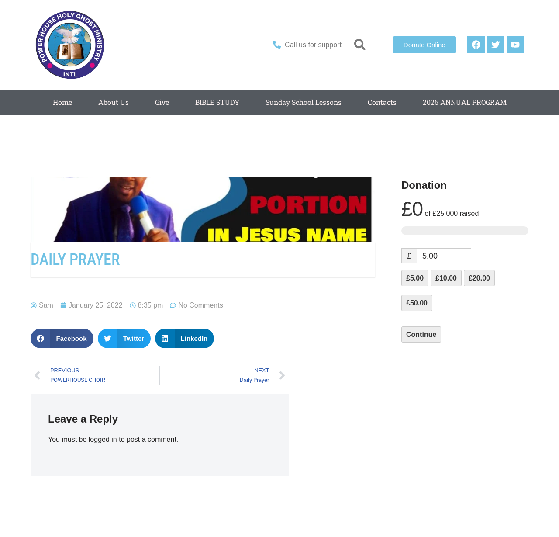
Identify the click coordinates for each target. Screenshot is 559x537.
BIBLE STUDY (216, 102)
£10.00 (446, 278)
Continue (421, 334)
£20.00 (479, 278)
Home (60, 102)
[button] (360, 45)
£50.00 (417, 303)
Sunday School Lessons (303, 102)
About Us (112, 102)
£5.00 (415, 278)
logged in (103, 439)
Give (160, 102)
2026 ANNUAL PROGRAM (465, 102)
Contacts (382, 102)
